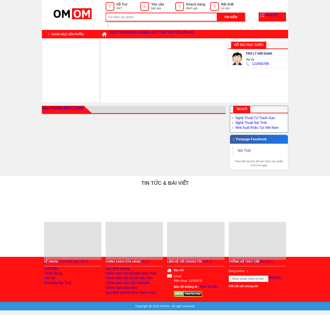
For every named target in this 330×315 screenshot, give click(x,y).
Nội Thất (245, 149)
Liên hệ (222, 34)
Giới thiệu (122, 34)
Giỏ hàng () (274, 17)
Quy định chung (116, 269)
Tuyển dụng (52, 276)
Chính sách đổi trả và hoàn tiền (126, 282)
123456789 (257, 64)
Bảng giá (147, 34)
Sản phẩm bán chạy (60, 109)
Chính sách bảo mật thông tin (125, 288)
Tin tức (203, 34)
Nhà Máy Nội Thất (56, 288)
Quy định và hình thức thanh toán (127, 301)
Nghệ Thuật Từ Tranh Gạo (253, 117)
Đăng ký (276, 279)
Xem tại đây (207, 286)
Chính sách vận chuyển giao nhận (128, 276)
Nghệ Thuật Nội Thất (249, 122)
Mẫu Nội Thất (174, 34)
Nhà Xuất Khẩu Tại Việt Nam (254, 126)
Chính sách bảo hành (120, 295)
